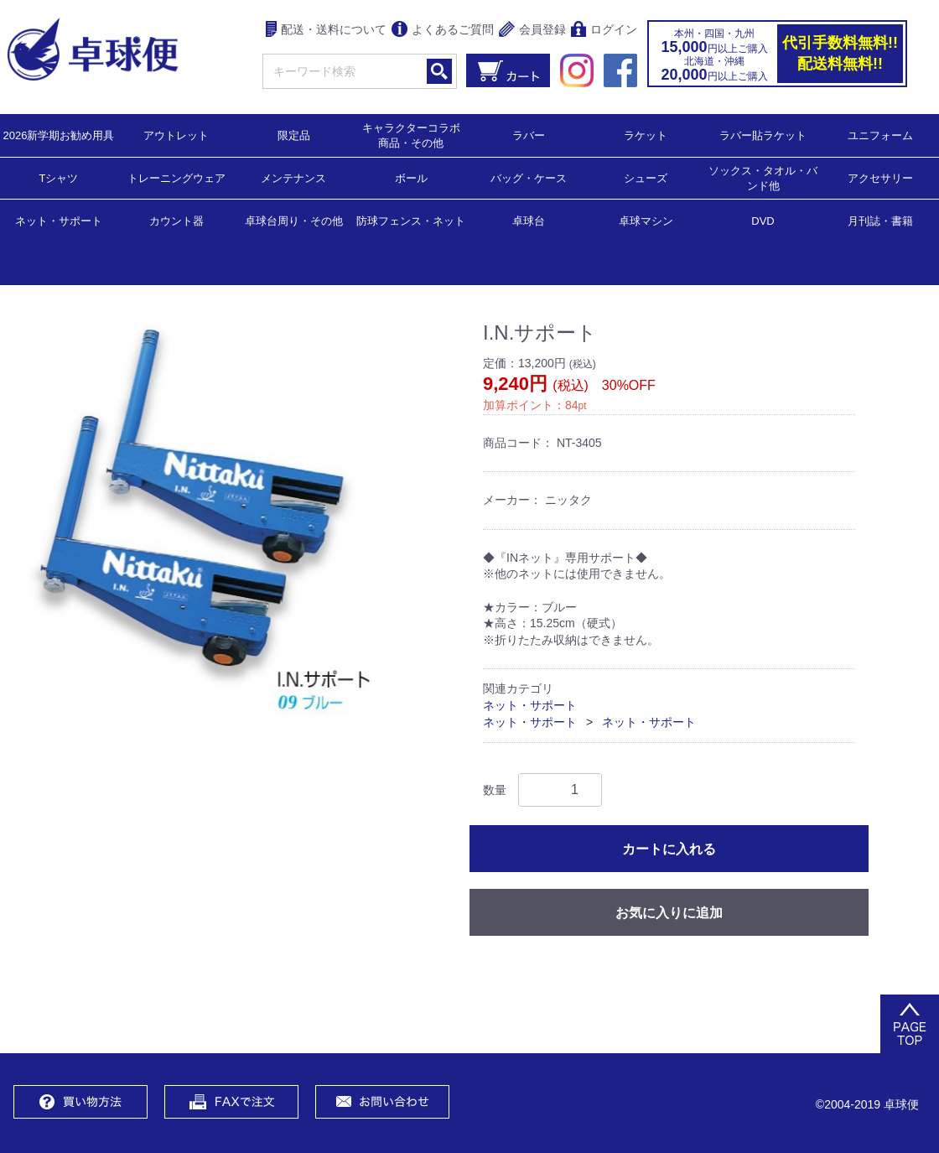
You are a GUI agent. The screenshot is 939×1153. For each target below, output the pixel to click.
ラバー (528, 134)
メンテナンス (293, 177)
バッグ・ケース (528, 177)
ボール (411, 177)
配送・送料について (326, 30)
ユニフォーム (880, 134)
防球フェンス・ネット (410, 220)
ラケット (645, 134)
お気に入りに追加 (669, 913)
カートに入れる (669, 849)
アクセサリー (880, 177)
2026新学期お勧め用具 (59, 134)
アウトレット (176, 134)
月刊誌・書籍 (880, 220)
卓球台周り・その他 (294, 220)
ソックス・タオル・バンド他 (762, 177)
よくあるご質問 (443, 30)
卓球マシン (646, 220)
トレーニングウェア (176, 177)
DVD (762, 221)
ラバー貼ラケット (763, 134)
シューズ (645, 177)
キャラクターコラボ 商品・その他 (416, 134)
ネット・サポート (58, 220)
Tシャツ (59, 177)
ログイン (604, 30)
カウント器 (176, 220)
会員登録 (532, 30)
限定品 (294, 134)
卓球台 (528, 220)
